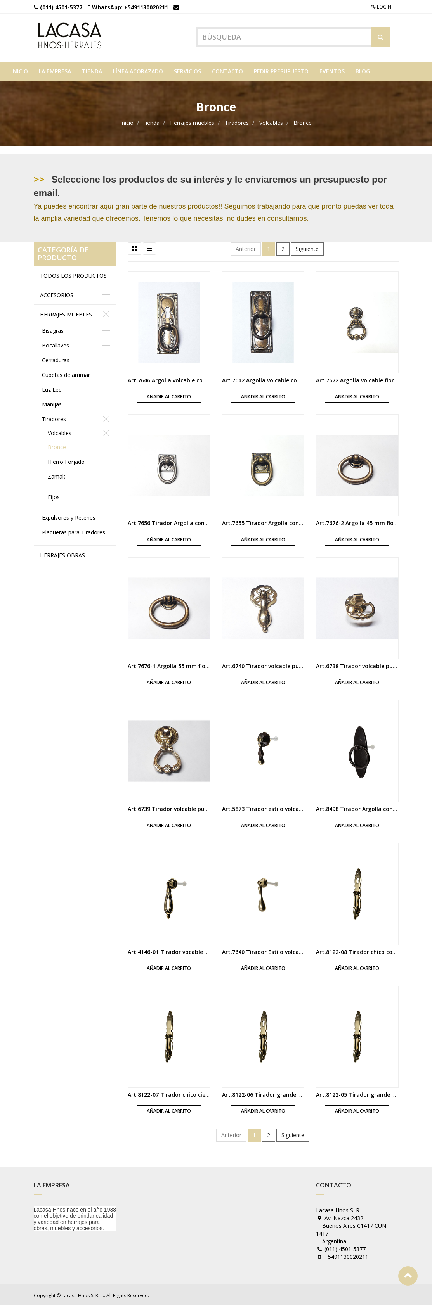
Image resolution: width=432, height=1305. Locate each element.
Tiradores (237, 121)
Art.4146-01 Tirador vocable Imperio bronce (187, 950)
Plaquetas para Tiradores (73, 530)
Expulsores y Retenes (68, 515)
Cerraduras (55, 358)
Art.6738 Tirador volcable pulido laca (366, 664)
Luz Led (52, 387)
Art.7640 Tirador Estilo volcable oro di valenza (284, 950)
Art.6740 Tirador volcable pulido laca (272, 664)
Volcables (271, 121)
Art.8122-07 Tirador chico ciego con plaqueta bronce (199, 1093)
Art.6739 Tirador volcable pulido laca (177, 807)
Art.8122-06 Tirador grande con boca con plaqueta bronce (301, 1093)
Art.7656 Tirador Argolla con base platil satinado (194, 521)
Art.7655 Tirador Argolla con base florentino (282, 521)
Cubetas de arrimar (66, 373)
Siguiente (307, 247)
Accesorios (56, 293)
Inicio (127, 121)
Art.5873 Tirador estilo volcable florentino (279, 807)
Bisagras (53, 328)
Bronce (302, 121)
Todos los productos (73, 273)
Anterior (246, 247)
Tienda (151, 121)
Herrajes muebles (192, 121)
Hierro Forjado (66, 459)
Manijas (52, 402)
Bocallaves (55, 343)
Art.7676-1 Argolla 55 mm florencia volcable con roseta (202, 664)
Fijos (54, 495)
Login (381, 6)
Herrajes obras (62, 553)
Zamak (56, 474)
